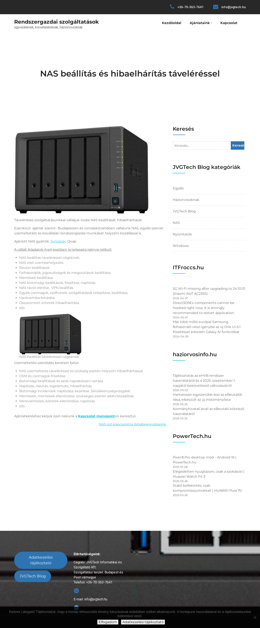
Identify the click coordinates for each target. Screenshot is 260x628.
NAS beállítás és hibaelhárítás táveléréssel (130, 73)
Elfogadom (108, 622)
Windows (181, 246)
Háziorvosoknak (186, 200)
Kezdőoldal (171, 23)
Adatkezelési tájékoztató (41, 560)
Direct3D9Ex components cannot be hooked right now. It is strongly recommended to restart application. (204, 308)
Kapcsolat (228, 23)
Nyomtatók (182, 234)
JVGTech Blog (184, 211)
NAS (176, 223)
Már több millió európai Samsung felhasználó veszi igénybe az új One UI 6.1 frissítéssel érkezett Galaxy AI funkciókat (207, 327)
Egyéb (178, 188)
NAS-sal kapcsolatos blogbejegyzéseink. (133, 424)
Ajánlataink (200, 23)
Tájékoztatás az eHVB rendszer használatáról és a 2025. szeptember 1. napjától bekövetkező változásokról (204, 381)
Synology (58, 241)
